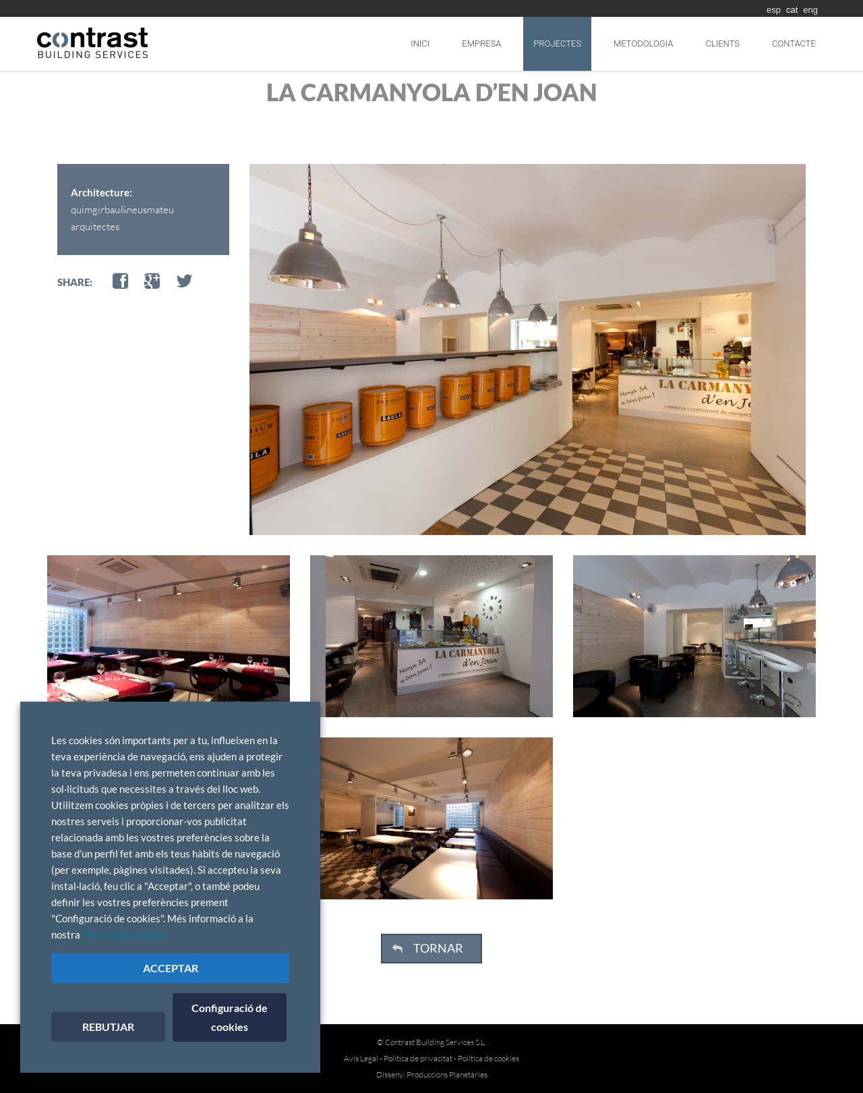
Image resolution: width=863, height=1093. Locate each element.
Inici (420, 43)
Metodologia (643, 43)
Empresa (481, 43)
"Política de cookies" (125, 935)
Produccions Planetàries (447, 1074)
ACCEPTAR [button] (170, 967)
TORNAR (438, 948)
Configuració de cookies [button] (229, 1017)
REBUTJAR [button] (108, 1026)
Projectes (557, 43)
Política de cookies (488, 1058)
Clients (722, 43)
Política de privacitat (418, 1058)
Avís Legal (361, 1058)
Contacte (794, 43)
